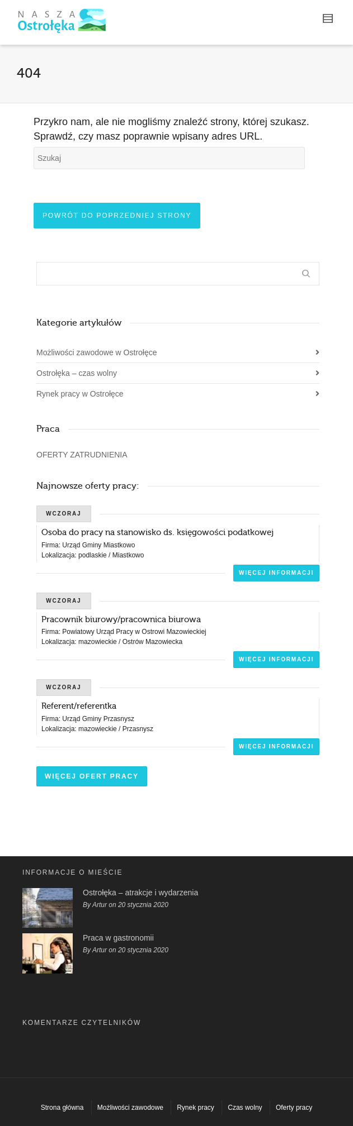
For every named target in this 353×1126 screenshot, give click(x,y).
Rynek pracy (195, 1107)
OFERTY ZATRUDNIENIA (82, 454)
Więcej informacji (276, 573)
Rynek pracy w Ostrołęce (80, 393)
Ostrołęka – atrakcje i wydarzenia (140, 892)
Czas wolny (245, 1107)
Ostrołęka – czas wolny (76, 373)
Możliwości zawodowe (130, 1107)
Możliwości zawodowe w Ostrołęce (96, 352)
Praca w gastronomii (118, 937)
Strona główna (62, 1107)
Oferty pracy (294, 1107)
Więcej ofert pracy (92, 776)
